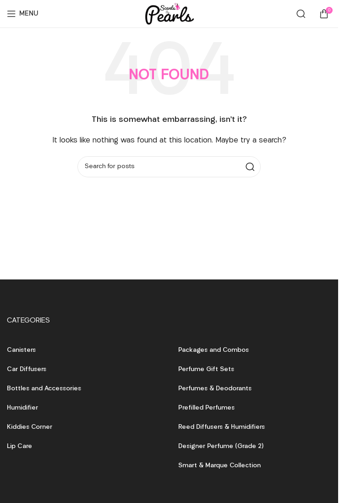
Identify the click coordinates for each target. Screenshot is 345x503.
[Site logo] (169, 14)
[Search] (301, 14)
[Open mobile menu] (22, 14)
